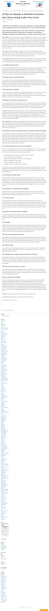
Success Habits (4, 498)
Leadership (3, 410)
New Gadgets (3, 432)
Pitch (2, 557)
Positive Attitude (4, 447)
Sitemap (29, 607)
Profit (2, 456)
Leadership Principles (5, 412)
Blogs (2, 337)
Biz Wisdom (3, 336)
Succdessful (3, 493)
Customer (2, 367)
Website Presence (4, 516)
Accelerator (3, 320)
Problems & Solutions (5, 453)
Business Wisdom (4, 354)
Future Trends (3, 391)
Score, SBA (3, 568)
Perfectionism (3, 443)
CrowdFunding (3, 366)
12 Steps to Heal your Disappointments (4, 575)
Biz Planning (3, 335)
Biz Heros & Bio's (4, 333)
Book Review (3, 338)
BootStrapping (3, 342)
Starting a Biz (3, 477)
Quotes (2, 462)
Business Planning (4, 350)
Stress (2, 491)
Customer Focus (4, 368)
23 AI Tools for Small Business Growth (4, 588)
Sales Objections (4, 467)
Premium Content (4, 448)
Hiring (2, 400)
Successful (3, 499)
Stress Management (4, 492)
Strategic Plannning (4, 490)
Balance (2, 331)
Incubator (2, 403)
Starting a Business (4, 478)
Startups (2, 487)
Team (2, 505)
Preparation (3, 449)
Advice (11, 10)
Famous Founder (4, 380)
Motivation (3, 426)
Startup (2, 479)
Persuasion (3, 444)
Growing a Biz (3, 395)
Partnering (3, 439)
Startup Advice (3, 480)
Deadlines (3, 372)
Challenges (3, 356)
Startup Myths (3, 485)
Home (8, 10)
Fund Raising (3, 389)
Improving (3, 402)
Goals (2, 392)
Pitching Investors (4, 445)
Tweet (6, 21)
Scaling (2, 468)
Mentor (2, 422)
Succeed (2, 495)
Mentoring (3, 424)
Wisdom (2, 517)
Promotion (3, 457)
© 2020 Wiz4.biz (21, 607)
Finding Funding (4, 383)
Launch (2, 408)
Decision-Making (4, 373)
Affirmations (3, 324)
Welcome (2, 544)
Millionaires (3, 425)
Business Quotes (4, 351)
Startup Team (3, 486)
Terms (2, 509)
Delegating (3, 374)
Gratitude (2, 394)
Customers (3, 371)
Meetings (2, 421)
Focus (2, 384)
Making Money (3, 416)
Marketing (3, 420)
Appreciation (3, 325)
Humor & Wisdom (4, 401)
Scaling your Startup (4, 469)
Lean (2, 413)
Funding (2, 390)
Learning (2, 415)
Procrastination (3, 454)
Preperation (3, 450)
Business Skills (3, 353)
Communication (4, 357)
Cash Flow (3, 355)
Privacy (26, 607)
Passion (2, 442)
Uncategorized (3, 513)
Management (3, 418)
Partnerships (3, 441)
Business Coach (4, 347)
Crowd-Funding (4, 365)
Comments (11, 19)
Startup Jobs (3, 483)
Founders (2, 386)
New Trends (3, 436)
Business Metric (4, 348)
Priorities (2, 451)
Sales (2, 466)
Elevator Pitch (3, 376)
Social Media (3, 472)
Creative (2, 362)
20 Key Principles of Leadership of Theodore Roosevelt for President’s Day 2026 (4, 594)
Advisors (2, 323)
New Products (3, 433)
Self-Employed (3, 471)
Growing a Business (4, 396)
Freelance (3, 388)
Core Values (3, 361)
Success (2, 497)
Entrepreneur (3, 377)
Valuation (2, 514)
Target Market (3, 504)
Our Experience (4, 545)
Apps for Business (4, 327)
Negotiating (3, 427)
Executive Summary (4, 379)
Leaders (2, 409)
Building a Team (4, 345)
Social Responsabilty (5, 475)
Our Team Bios (3, 547)
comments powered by (7, 310)
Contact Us (3, 549)
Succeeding (14, 300)
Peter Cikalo (5, 19)
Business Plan (3, 349)
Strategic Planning (4, 489)
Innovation (3, 404)
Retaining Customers (5, 463)
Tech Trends (3, 508)
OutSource (3, 438)
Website (2, 515)
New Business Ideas (4, 430)
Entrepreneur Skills (4, 378)
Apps (2, 326)
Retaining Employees (5, 465)
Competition (3, 360)
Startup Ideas (3, 481)
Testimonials (3, 548)
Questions (3, 461)
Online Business (4, 437)
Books (2, 339)
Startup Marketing (4, 484)
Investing (2, 406)
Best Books (3, 332)
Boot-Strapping (3, 341)
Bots (2, 343)
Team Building (3, 507)
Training (2, 511)
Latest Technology (4, 407)
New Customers (4, 431)
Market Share (3, 419)
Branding (2, 344)
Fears (2, 382)
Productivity (3, 455)
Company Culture (4, 359)
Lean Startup (3, 414)
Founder (2, 385)
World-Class (3, 519)
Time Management (4, 510)
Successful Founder (4, 503)
